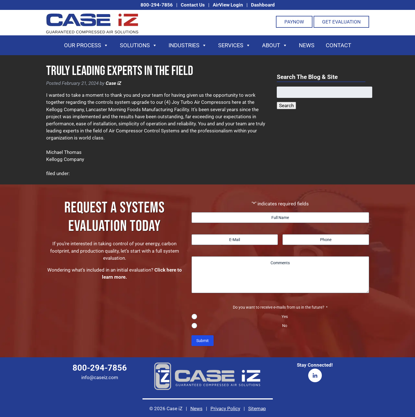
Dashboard (263, 5)
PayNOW (294, 22)
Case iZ (113, 83)
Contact (338, 45)
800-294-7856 (157, 5)
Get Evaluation (341, 22)
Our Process (86, 45)
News (306, 45)
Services (234, 45)
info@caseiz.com (99, 377)
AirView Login (228, 5)
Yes (285, 316)
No (284, 325)
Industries (188, 45)
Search (286, 105)
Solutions (138, 45)
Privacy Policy (225, 408)
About (275, 45)
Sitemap (257, 408)
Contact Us (193, 5)
